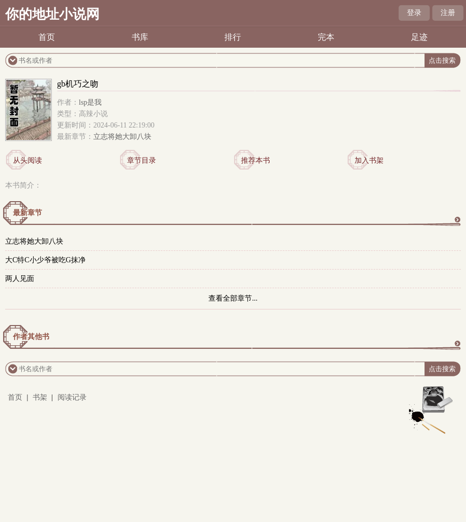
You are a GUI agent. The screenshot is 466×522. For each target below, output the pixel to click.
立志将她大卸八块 (122, 136)
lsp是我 (90, 102)
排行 (232, 37)
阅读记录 (72, 397)
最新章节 (27, 213)
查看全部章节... (233, 298)
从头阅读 (27, 160)
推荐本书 (255, 160)
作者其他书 (31, 337)
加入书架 (369, 160)
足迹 (419, 37)
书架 (40, 397)
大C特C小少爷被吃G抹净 (45, 260)
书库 (140, 37)
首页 (46, 37)
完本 (326, 37)
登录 (414, 13)
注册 (448, 13)
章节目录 (141, 160)
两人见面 (19, 279)
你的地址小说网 (52, 14)
